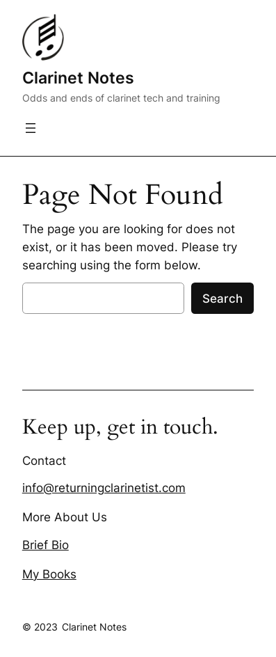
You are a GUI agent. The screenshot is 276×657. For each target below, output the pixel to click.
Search (222, 299)
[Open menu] (30, 128)
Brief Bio (45, 545)
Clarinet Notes (78, 78)
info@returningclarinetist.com (104, 488)
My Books (49, 574)
